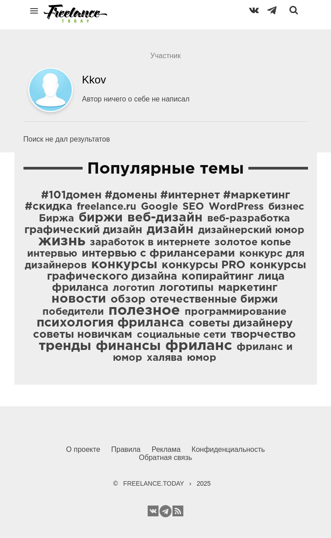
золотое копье (252, 242)
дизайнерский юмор (251, 230)
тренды (65, 346)
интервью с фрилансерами (158, 253)
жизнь (61, 241)
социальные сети (181, 335)
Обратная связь (165, 457)
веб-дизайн (165, 217)
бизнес (286, 207)
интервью (52, 253)
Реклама (166, 449)
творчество (263, 335)
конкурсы (124, 264)
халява (164, 358)
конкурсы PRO (203, 265)
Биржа (56, 218)
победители (73, 312)
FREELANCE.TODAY (153, 483)
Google (159, 207)
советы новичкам (82, 335)
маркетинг (247, 288)
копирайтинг (217, 276)
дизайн (170, 229)
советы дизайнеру (241, 323)
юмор (201, 358)
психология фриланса (110, 322)
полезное (144, 310)
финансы (128, 346)
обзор (128, 299)
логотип (134, 288)
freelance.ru (106, 207)
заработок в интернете (150, 242)
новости (78, 299)
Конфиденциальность (228, 449)
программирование (235, 312)
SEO (193, 207)
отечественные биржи (214, 299)
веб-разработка (248, 218)
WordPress (236, 207)
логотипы (186, 288)
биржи (101, 217)
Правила (125, 449)
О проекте (83, 449)
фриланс (198, 346)
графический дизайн (83, 230)
